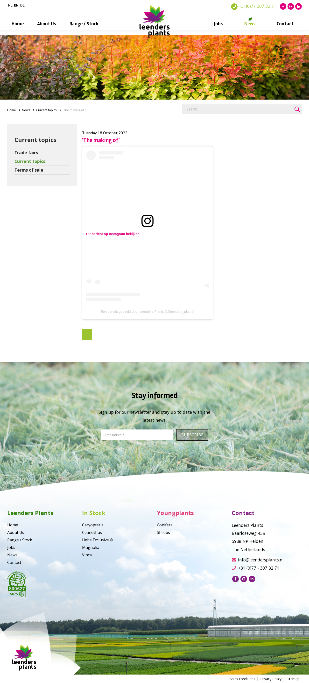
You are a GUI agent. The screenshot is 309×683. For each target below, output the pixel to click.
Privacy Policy (270, 679)
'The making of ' (74, 110)
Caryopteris (92, 525)
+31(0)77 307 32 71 (253, 6)
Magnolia (90, 547)
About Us (46, 24)
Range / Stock (84, 24)
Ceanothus (92, 532)
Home (18, 24)
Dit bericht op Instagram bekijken (113, 234)
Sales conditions (242, 679)
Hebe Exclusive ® (97, 540)
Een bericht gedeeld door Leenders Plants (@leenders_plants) (147, 311)
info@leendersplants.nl (258, 560)
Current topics (46, 110)
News (249, 24)
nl (10, 5)
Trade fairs (26, 152)
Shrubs (163, 532)
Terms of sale (28, 170)
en (16, 5)
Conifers (164, 525)
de (22, 5)
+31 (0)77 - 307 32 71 (255, 568)
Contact (285, 24)
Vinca (87, 555)
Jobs (218, 24)
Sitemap (293, 679)
